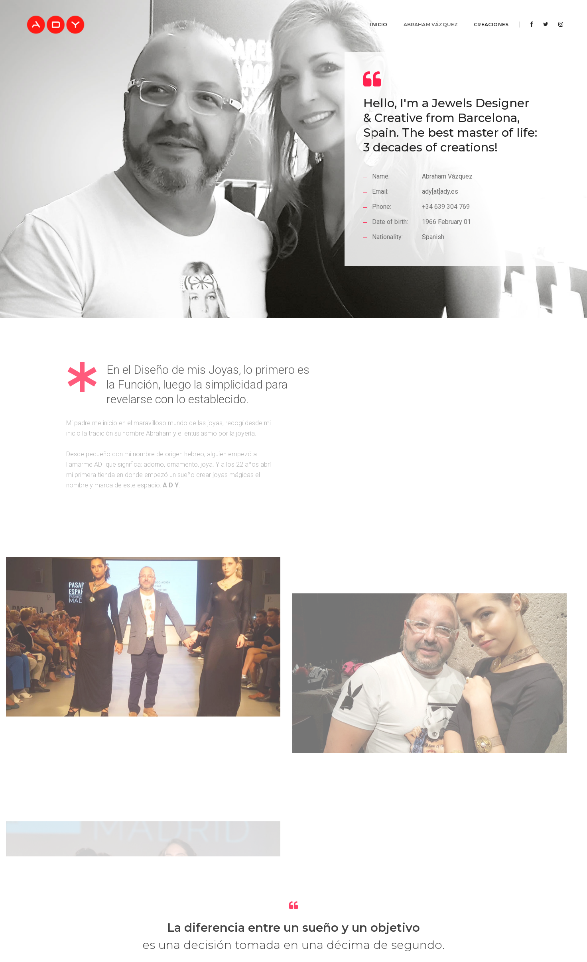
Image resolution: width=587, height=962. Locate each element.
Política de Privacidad (284, 928)
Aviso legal (233, 928)
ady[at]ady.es (441, 218)
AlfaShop (339, 920)
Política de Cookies (344, 928)
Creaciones (483, 14)
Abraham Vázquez (422, 14)
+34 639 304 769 (447, 233)
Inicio (370, 14)
